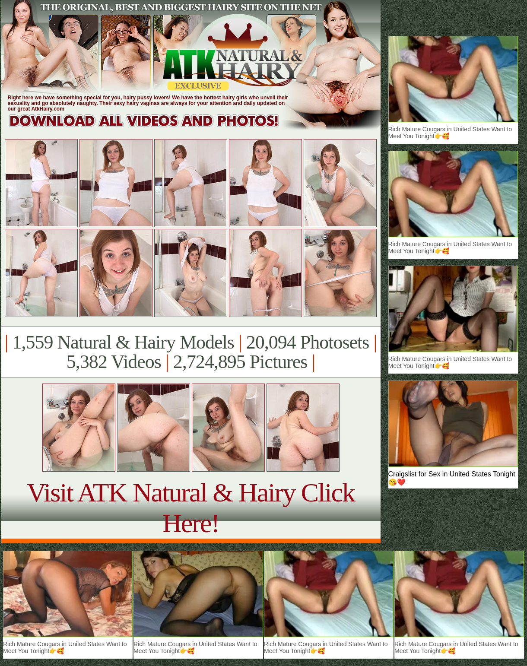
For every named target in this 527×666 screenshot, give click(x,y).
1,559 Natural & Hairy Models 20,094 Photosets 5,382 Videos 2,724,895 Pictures (191, 352)
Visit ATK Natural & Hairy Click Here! (191, 508)
